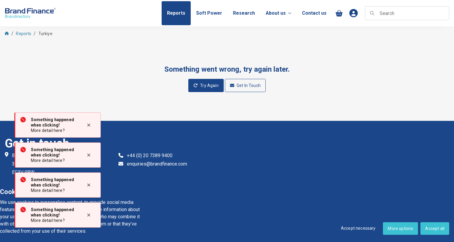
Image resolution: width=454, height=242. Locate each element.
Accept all (434, 228)
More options (400, 228)
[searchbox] (407, 13)
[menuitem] (176, 13)
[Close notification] (89, 125)
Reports (23, 33)
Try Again (206, 85)
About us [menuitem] (278, 13)
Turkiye (45, 33)
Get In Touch (245, 85)
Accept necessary (358, 228)
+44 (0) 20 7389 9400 (149, 155)
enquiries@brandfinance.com (157, 164)
